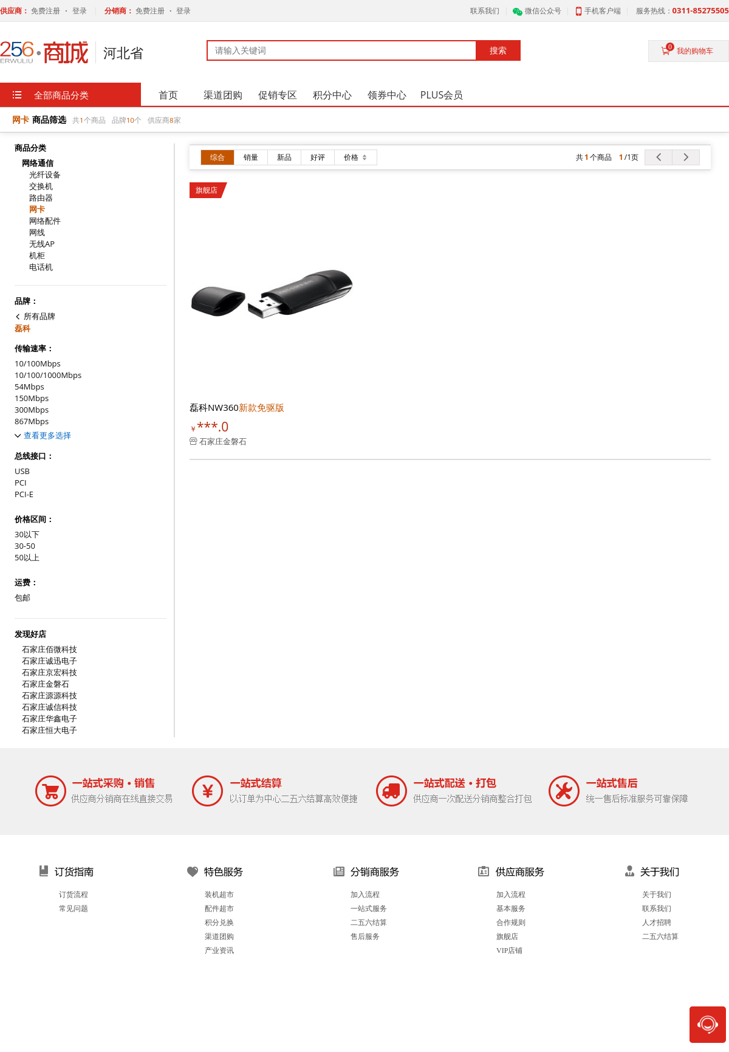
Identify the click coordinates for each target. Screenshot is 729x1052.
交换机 (41, 186)
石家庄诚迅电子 (49, 660)
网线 (37, 232)
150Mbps (32, 398)
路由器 (41, 197)
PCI (21, 482)
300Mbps (32, 409)
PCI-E (24, 494)
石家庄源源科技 (49, 695)
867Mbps (32, 421)
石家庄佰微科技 (49, 649)
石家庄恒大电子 (49, 730)
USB (22, 471)
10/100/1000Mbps (48, 375)
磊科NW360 (237, 407)
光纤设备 (45, 174)
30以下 (27, 534)
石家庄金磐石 (45, 684)
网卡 (37, 209)
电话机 (41, 267)
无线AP (42, 244)
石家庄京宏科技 (49, 672)
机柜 (37, 255)
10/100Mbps (38, 363)
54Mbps (29, 386)
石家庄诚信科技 (49, 707)
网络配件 (45, 220)
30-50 (25, 546)
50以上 (27, 557)
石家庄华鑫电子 (49, 718)
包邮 (22, 597)
